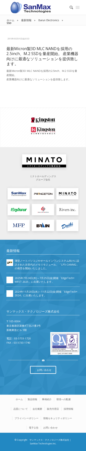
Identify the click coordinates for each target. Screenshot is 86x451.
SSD (27, 38)
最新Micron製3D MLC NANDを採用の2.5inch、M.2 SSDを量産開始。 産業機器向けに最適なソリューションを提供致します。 (42, 56)
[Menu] (78, 7)
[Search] (69, 7)
